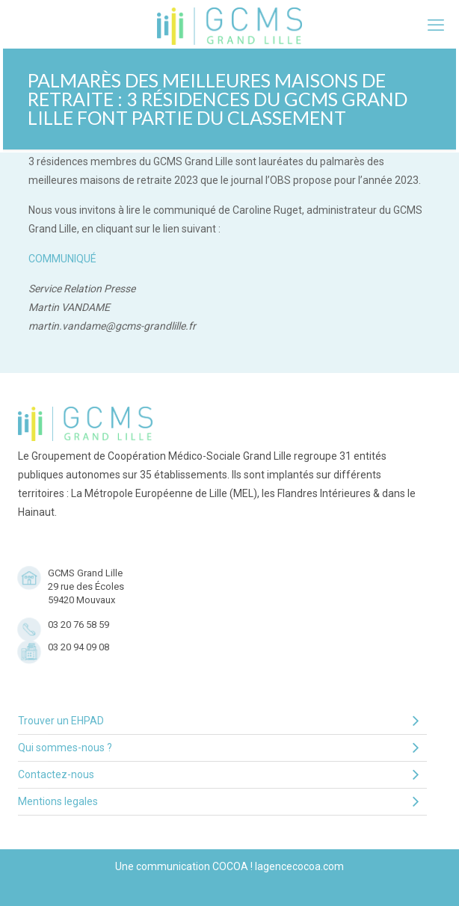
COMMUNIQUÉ (62, 259)
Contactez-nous (218, 774)
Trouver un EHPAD (218, 721)
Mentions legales (218, 801)
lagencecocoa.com (299, 866)
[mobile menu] (436, 25)
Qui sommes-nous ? (218, 747)
